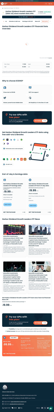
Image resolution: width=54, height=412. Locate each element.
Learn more (35, 0)
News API (37, 21)
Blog (20, 408)
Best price (45, 21)
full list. (45, 347)
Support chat (6, 408)
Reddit (14, 408)
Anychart (50, 57)
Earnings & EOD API (27, 21)
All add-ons (7, 164)
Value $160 (14, 338)
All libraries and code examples (13, 148)
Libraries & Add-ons (14, 21)
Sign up (50, 3)
